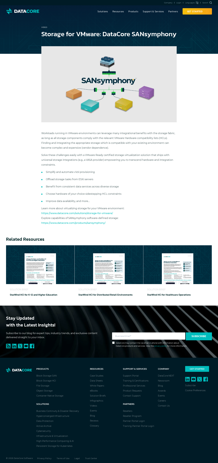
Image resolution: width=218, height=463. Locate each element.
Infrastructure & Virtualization (52, 436)
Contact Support (132, 395)
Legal (77, 458)
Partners (173, 11)
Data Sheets (96, 380)
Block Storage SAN (46, 375)
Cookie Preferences (195, 390)
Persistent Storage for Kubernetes (54, 446)
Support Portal (131, 375)
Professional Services (134, 385)
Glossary (94, 425)
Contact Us (164, 405)
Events (93, 410)
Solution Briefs (98, 395)
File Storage (42, 385)
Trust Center (91, 458)
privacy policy (160, 346)
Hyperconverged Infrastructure (52, 416)
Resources (118, 11)
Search (207, 2)
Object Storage (44, 390)
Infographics (96, 400)
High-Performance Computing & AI (55, 441)
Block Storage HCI (46, 380)
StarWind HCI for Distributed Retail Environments (105, 294)
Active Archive (43, 426)
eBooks (94, 390)
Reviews (94, 420)
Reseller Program (132, 416)
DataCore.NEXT (166, 375)
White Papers (97, 385)
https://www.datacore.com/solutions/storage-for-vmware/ (77, 213)
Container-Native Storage (49, 395)
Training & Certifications (136, 380)
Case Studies (96, 375)
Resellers (127, 411)
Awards (162, 390)
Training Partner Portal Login (138, 426)
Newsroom (164, 380)
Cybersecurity (43, 431)
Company (168, 3)
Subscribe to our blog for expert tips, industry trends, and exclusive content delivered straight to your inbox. (51, 335)
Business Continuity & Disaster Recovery (57, 411)
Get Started (197, 369)
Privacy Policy (44, 458)
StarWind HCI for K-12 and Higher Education (33, 294)
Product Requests (132, 390)
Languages (191, 2)
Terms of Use (63, 458)
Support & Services (153, 11)
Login (178, 3)
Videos (93, 405)
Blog (92, 415)
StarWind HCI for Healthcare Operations (169, 294)
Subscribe (199, 336)
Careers (162, 400)
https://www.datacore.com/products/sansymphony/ (73, 223)
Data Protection (44, 421)
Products (133, 11)
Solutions (102, 11)
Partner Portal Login (134, 421)
